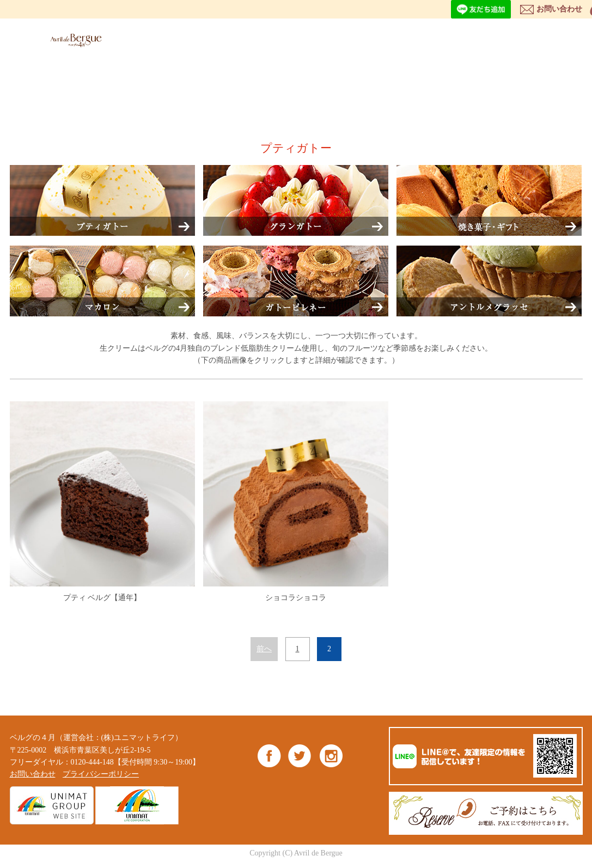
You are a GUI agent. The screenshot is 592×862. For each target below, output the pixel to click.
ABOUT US (366, 38)
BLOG (534, 38)
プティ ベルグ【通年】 (102, 501)
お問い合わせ (559, 9)
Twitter (300, 755)
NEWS (479, 38)
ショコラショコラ (295, 501)
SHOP (424, 38)
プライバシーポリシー (101, 774)
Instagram (331, 755)
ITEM (309, 38)
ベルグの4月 (73, 40)
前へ (264, 649)
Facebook (269, 755)
